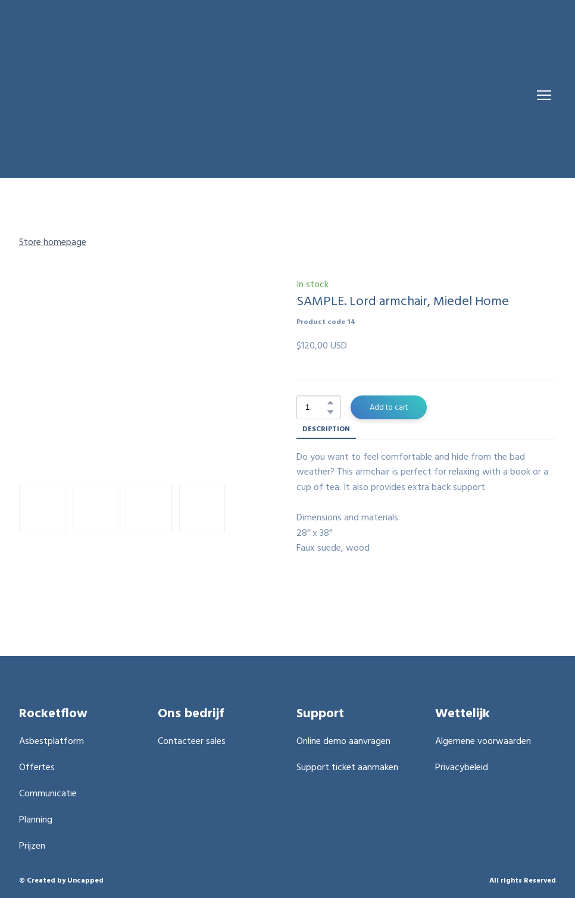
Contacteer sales (192, 740)
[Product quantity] (315, 407)
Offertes (37, 766)
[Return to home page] (254, 95)
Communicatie (48, 793)
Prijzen (32, 845)
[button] (330, 402)
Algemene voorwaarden (483, 740)
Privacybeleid (461, 766)
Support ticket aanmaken (347, 766)
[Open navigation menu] (544, 95)
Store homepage (52, 241)
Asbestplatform (51, 740)
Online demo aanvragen (343, 740)
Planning (35, 819)
